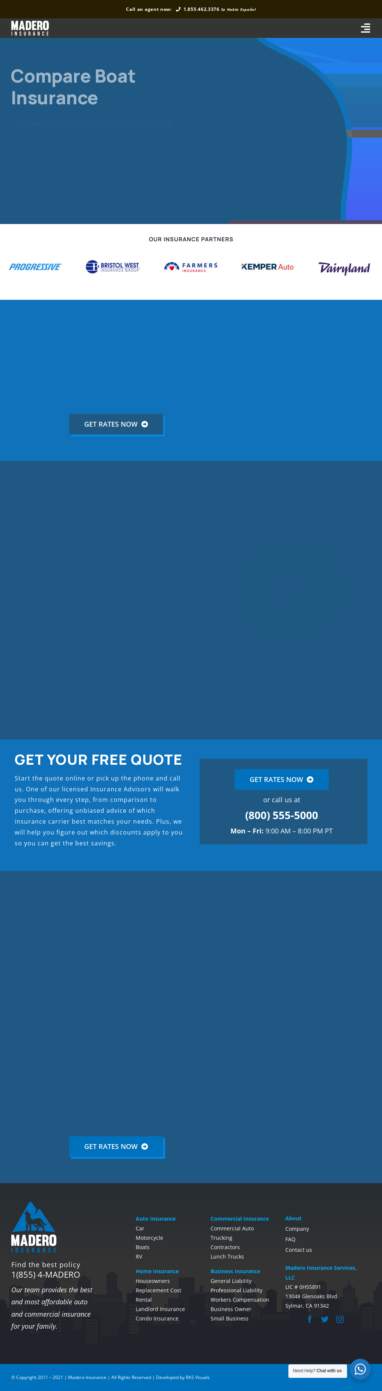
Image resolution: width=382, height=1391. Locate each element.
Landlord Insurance (160, 1309)
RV (139, 1256)
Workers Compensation (240, 1299)
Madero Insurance (87, 1377)
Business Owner (231, 1309)
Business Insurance (235, 1271)
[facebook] (310, 1319)
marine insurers (152, 550)
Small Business (230, 1318)
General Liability (231, 1280)
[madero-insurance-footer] (33, 1205)
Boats (143, 1247)
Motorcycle (149, 1237)
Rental (144, 1299)
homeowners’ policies (58, 941)
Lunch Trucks (227, 1256)
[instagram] (340, 1319)
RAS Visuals (198, 1377)
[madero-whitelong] (30, 24)
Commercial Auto (232, 1228)
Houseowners (153, 1280)
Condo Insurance (157, 1318)
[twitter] (325, 1319)
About (293, 1218)
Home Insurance (157, 1271)
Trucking (221, 1237)
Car (140, 1228)
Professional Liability (236, 1290)
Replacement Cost (158, 1290)
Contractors (225, 1247)
